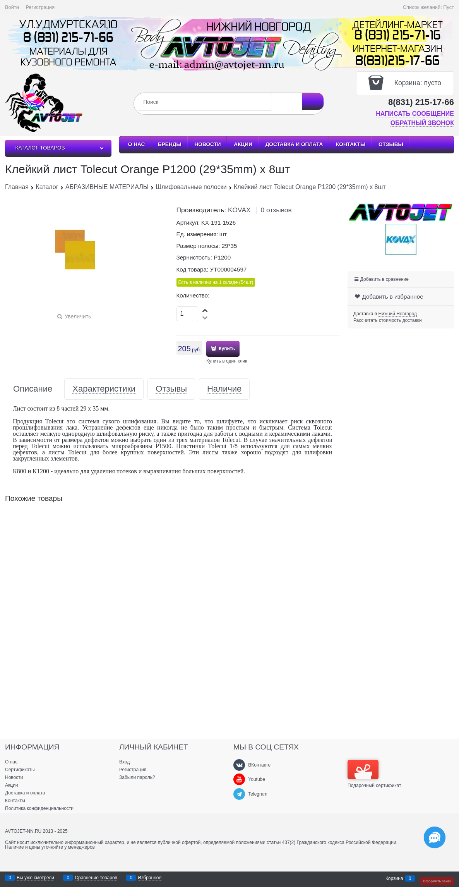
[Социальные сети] (434, 837)
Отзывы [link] (171, 389)
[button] (205, 310)
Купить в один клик (226, 361)
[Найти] (313, 101)
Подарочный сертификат (374, 774)
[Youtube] (239, 779)
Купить (226, 348)
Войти (12, 7)
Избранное (149, 877)
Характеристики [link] (103, 389)
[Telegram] (239, 794)
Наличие (224, 389)
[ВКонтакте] (239, 765)
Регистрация (40, 7)
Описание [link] (32, 389)
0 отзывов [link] (275, 210)
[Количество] (187, 313)
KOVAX (239, 210)
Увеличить (78, 316)
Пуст (448, 7)
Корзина (394, 878)
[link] (398, 314)
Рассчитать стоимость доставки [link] (387, 320)
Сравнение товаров (96, 877)
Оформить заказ (437, 881)
